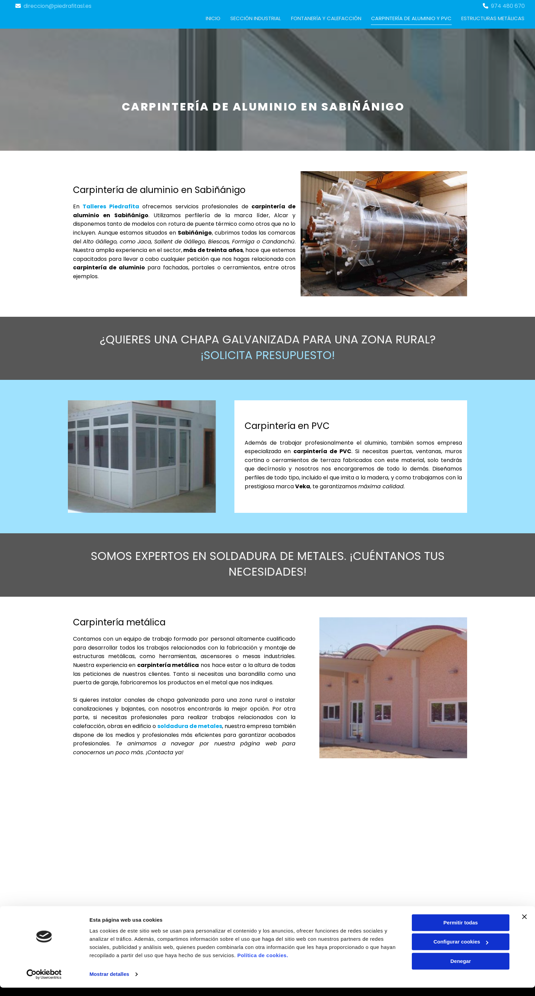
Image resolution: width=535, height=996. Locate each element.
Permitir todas (461, 931)
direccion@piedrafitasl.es (57, 6)
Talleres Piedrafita (111, 206)
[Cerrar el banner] (524, 925)
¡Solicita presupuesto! (267, 352)
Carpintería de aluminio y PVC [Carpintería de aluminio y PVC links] (412, 17)
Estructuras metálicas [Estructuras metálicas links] (493, 17)
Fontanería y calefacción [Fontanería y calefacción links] (327, 17)
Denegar (460, 969)
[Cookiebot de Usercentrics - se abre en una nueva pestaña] (44, 983)
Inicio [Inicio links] (213, 17)
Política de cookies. (262, 964)
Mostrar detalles (109, 982)
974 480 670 (508, 6)
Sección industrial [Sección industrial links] (256, 17)
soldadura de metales (189, 726)
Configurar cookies (460, 950)
